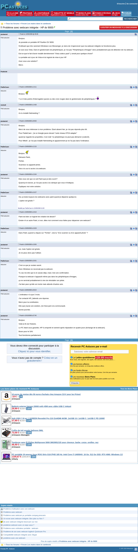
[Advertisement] (69, 485)
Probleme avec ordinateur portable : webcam (20, 528)
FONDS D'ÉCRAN (101, 14)
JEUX (116, 14)
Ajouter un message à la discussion (118, 27)
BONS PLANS (83, 14)
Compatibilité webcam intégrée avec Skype (20, 535)
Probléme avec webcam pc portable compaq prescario (24, 515)
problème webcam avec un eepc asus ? (18, 525)
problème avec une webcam (14, 538)
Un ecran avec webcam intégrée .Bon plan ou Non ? (23, 519)
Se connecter (132, 4)
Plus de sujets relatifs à (69, 541)
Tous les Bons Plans (128, 389)
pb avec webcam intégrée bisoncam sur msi (20, 522)
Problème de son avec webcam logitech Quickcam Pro (24, 532)
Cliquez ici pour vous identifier (34, 351)
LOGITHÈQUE (41, 14)
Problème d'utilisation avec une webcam (19, 509)
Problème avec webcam (12, 512)
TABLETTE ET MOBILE (62, 14)
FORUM (126, 14)
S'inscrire (121, 4)
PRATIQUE (26, 14)
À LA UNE (12, 14)
